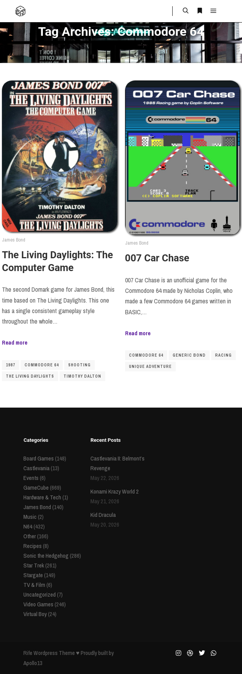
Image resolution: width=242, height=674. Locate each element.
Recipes (32, 546)
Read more (14, 342)
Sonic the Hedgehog (46, 555)
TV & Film (34, 585)
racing (223, 355)
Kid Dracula (103, 515)
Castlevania (36, 468)
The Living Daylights (30, 376)
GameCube (36, 487)
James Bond (13, 239)
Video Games (38, 604)
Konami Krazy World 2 (114, 491)
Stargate (33, 575)
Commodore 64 (42, 365)
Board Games (38, 458)
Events (31, 478)
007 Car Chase (157, 258)
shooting (79, 365)
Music (30, 517)
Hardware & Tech (42, 497)
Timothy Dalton (82, 376)
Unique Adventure (150, 366)
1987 (10, 365)
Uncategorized (39, 594)
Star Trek (33, 565)
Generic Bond (189, 355)
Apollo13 (32, 663)
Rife (27, 653)
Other (29, 536)
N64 (27, 526)
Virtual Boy (35, 614)
